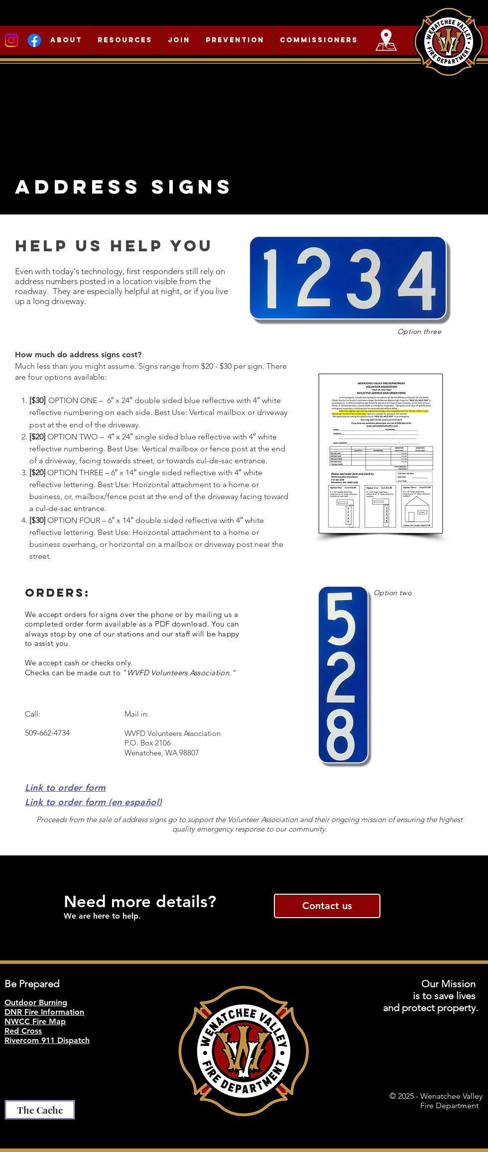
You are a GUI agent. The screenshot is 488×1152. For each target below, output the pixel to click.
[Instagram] (11, 40)
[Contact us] (327, 906)
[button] (66, 40)
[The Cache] (39, 1110)
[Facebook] (34, 40)
